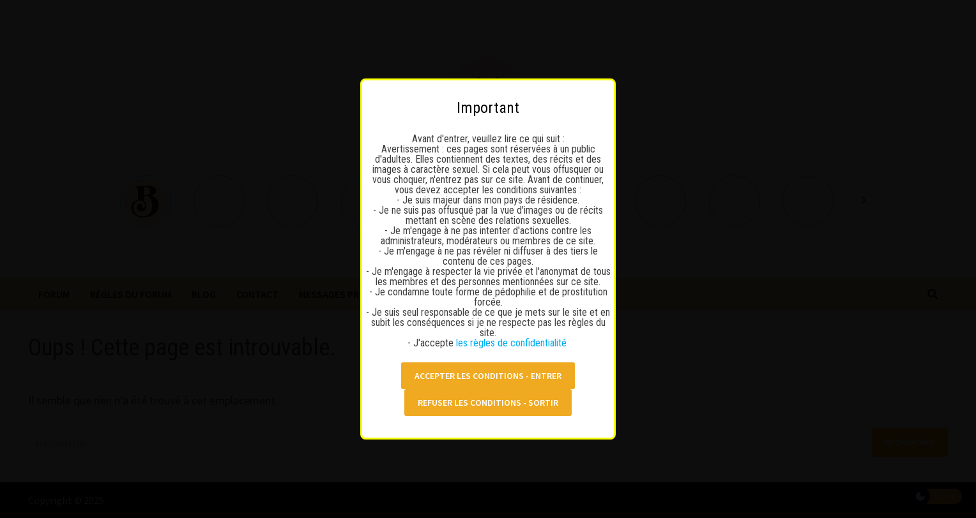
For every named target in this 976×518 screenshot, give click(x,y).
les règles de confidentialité (512, 340)
